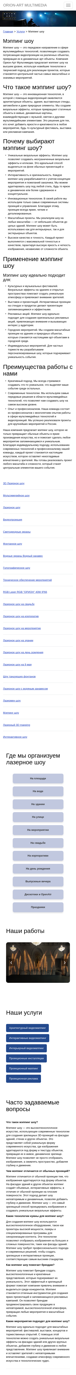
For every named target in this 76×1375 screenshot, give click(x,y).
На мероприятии (38, 829)
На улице (38, 816)
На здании (38, 804)
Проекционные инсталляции (26, 1058)
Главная (8, 31)
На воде (38, 791)
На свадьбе (37, 842)
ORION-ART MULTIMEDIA (25, 5)
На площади (38, 778)
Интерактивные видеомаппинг (27, 1038)
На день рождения (38, 868)
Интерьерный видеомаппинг (26, 1048)
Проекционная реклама (23, 1078)
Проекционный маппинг (23, 1068)
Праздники (38, 907)
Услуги (21, 31)
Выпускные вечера (38, 881)
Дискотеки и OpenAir (38, 894)
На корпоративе (38, 855)
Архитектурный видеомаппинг (27, 1027)
